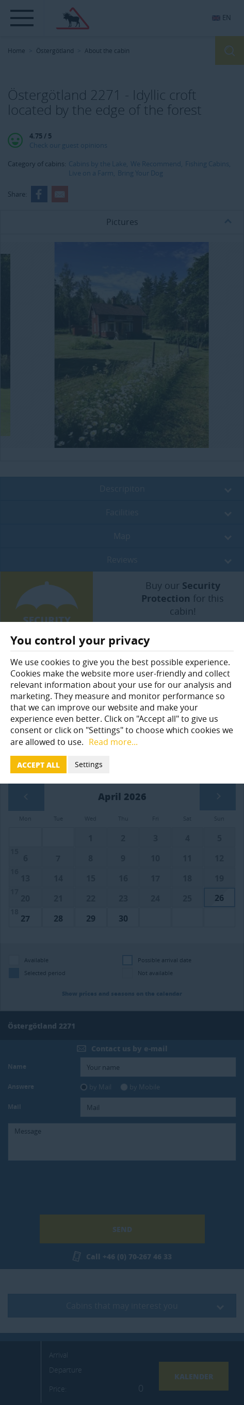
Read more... (113, 742)
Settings (89, 764)
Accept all (38, 764)
